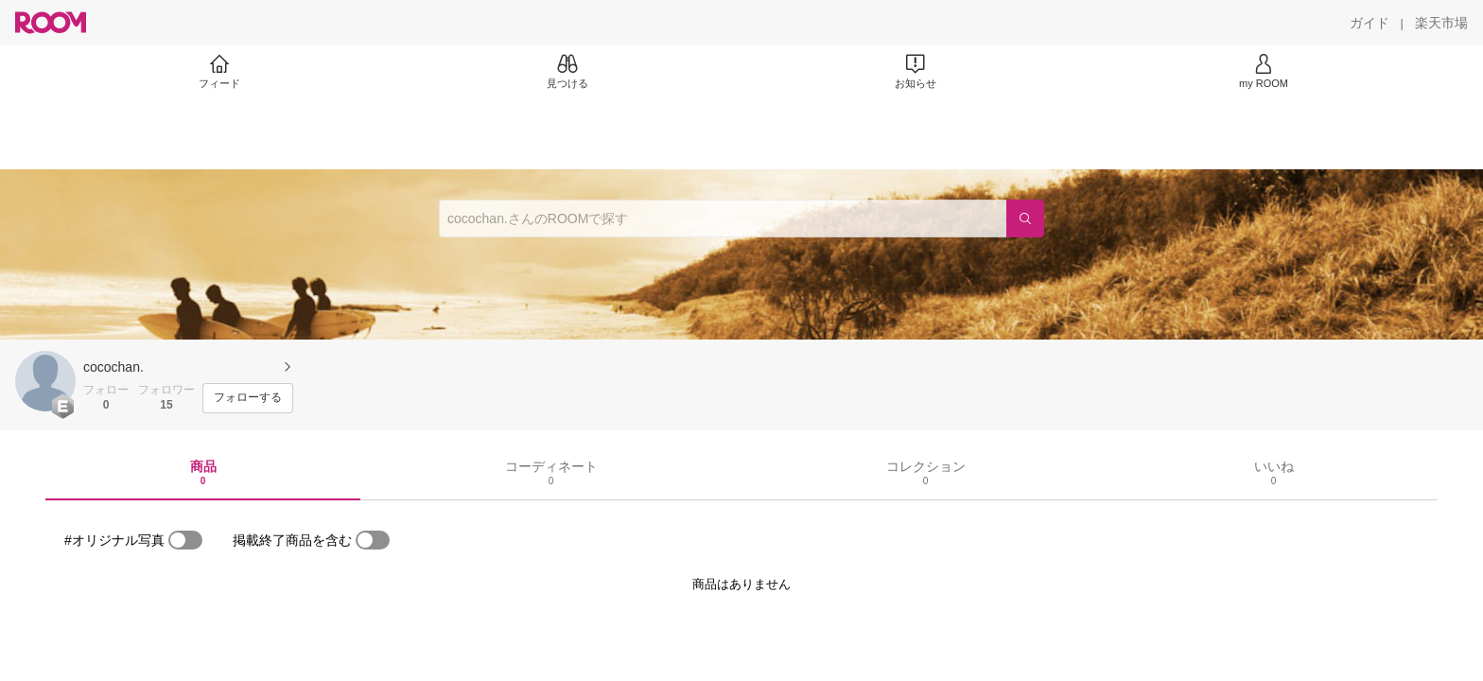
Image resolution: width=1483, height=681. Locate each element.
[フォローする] (247, 398)
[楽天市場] (1441, 22)
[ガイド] (1369, 22)
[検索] (1025, 218)
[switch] (185, 540)
